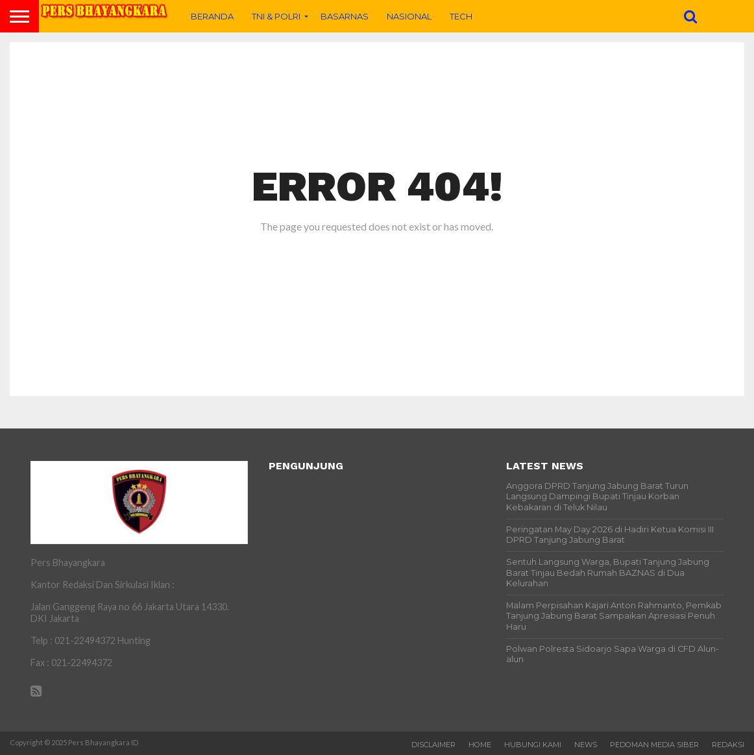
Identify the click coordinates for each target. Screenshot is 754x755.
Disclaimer (433, 744)
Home (479, 744)
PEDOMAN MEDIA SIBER (654, 744)
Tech (461, 16)
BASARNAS (345, 16)
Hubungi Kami (532, 744)
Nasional (409, 16)
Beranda (212, 16)
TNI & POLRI (276, 16)
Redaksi (728, 744)
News (585, 744)
